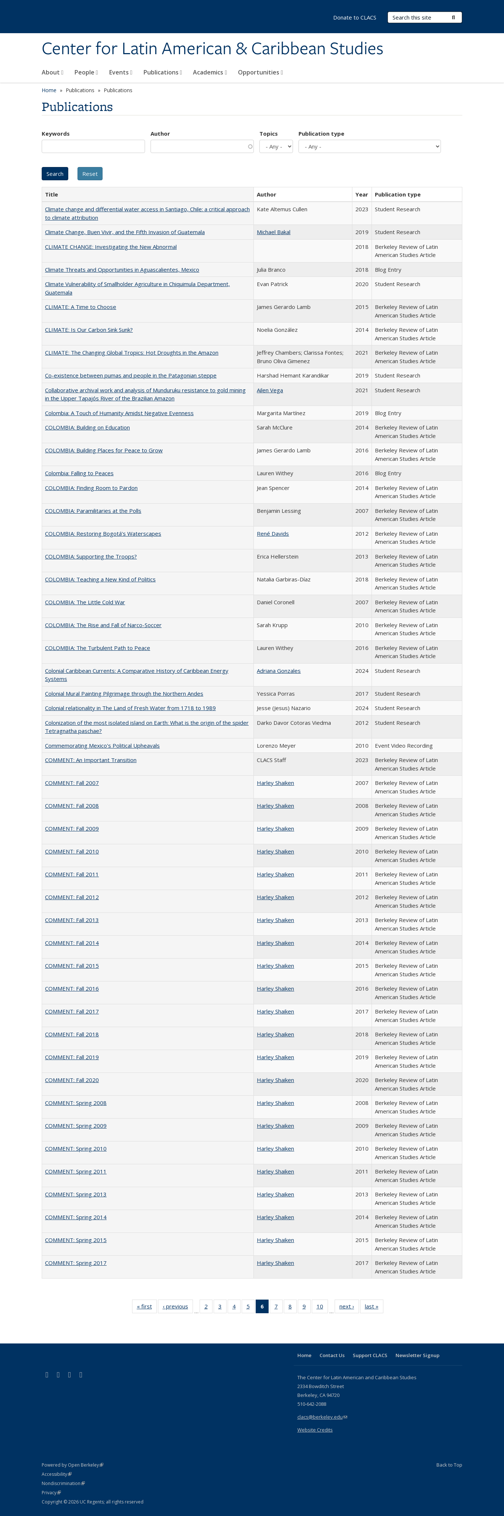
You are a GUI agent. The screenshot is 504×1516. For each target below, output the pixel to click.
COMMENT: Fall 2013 (72, 920)
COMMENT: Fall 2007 (72, 782)
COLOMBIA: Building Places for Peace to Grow (104, 450)
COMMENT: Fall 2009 (72, 828)
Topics (268, 133)
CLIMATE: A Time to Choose (80, 306)
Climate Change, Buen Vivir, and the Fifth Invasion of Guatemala (125, 232)
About (52, 72)
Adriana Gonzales (279, 670)
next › (349, 1307)
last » (374, 1307)
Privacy (51, 1492)
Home (49, 90)
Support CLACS (370, 1355)
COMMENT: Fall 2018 (72, 1034)
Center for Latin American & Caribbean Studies (212, 49)
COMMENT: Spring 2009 (76, 1125)
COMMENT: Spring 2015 (76, 1240)
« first (147, 1307)
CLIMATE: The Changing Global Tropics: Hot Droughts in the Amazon (131, 352)
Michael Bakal (273, 232)
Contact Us (332, 1355)
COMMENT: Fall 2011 (72, 874)
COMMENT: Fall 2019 (72, 1057)
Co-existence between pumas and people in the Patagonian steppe (131, 375)
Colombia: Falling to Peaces (79, 473)
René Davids (273, 533)
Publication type (321, 133)
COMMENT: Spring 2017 (76, 1262)
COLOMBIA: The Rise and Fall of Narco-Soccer (103, 625)
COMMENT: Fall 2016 (72, 988)
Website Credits (315, 1429)
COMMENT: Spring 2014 (76, 1217)
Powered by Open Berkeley (72, 1465)
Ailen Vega (270, 390)
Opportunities (260, 72)
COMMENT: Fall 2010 (72, 851)
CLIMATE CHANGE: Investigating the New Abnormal (111, 246)
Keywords (56, 133)
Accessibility (57, 1474)
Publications (163, 72)
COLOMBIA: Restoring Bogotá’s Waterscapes (103, 533)
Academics (210, 72)
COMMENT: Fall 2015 (72, 965)
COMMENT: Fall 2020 (72, 1080)
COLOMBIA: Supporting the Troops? (91, 556)
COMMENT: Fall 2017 (72, 1011)
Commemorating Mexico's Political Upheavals (102, 745)
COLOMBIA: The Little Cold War (85, 602)
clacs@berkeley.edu (322, 1417)
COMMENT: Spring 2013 (76, 1194)
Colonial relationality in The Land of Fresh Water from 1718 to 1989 (130, 708)
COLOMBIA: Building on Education (87, 427)
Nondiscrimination (63, 1483)
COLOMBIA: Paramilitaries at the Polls (93, 510)
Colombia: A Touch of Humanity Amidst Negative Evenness (119, 413)
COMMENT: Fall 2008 (72, 805)
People (86, 72)
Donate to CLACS (354, 17)
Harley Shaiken (275, 782)
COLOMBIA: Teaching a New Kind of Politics (100, 579)
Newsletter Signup (417, 1355)
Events (120, 72)
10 (322, 1307)
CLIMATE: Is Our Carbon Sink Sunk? (89, 329)
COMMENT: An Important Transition (91, 760)
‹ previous (178, 1307)
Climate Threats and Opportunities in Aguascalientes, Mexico (122, 269)
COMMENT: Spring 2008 (76, 1102)
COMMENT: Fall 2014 (72, 942)
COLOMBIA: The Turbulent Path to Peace (97, 647)
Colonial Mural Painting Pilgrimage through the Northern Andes (124, 693)
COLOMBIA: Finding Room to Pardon (91, 487)
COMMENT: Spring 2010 (76, 1148)
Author (160, 133)
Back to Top (449, 1464)
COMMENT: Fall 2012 (72, 897)
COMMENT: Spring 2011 (76, 1171)
